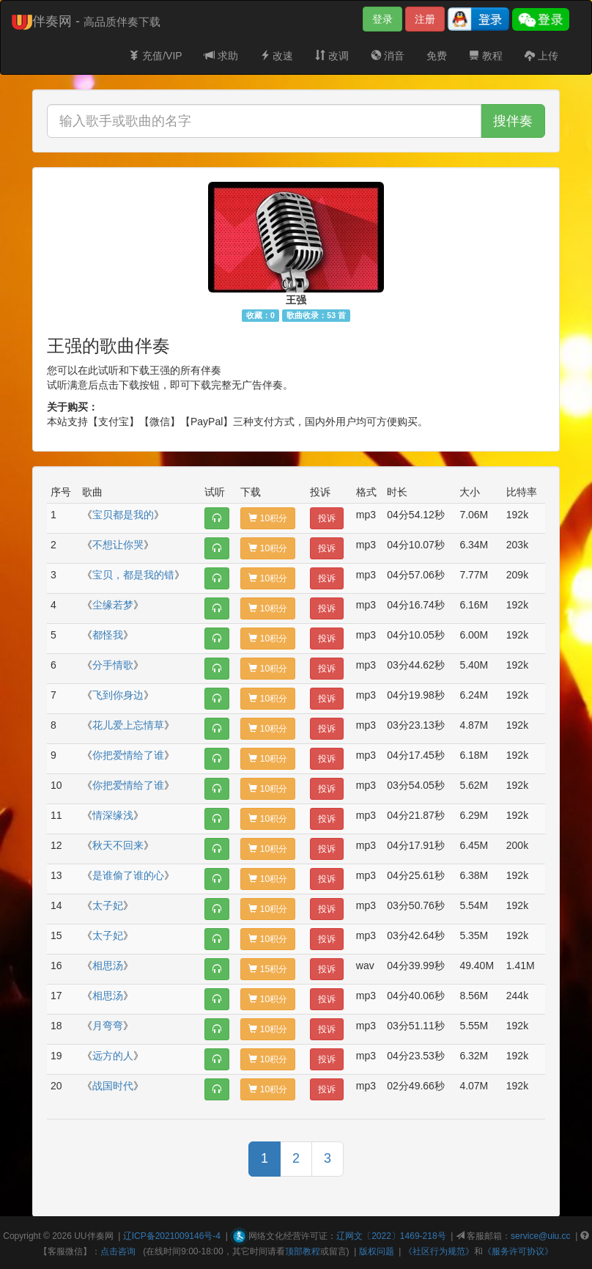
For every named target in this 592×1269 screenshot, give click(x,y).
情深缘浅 (112, 815)
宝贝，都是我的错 (133, 575)
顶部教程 (302, 1251)
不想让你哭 (118, 545)
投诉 (327, 518)
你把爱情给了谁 (128, 755)
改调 (332, 56)
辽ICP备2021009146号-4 (172, 1236)
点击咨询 (118, 1251)
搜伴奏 (513, 121)
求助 (221, 56)
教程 (486, 56)
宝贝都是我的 (123, 515)
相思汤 (107, 965)
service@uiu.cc (541, 1236)
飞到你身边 (118, 695)
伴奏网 (100, 1236)
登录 (382, 19)
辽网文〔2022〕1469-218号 (390, 1236)
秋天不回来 (118, 845)
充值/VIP (155, 56)
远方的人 (112, 1056)
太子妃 (107, 905)
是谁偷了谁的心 (128, 875)
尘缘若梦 (112, 605)
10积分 (267, 518)
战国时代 (112, 1086)
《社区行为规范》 (439, 1251)
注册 (425, 19)
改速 (277, 56)
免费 (436, 56)
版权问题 (376, 1251)
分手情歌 (112, 665)
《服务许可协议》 (518, 1251)
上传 (541, 56)
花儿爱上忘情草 (128, 725)
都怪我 (107, 635)
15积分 (267, 969)
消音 (387, 56)
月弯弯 (107, 1025)
